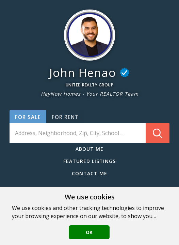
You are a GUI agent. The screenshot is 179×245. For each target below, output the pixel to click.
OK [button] (89, 232)
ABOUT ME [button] (89, 149)
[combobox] (89, 133)
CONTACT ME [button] (89, 173)
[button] (89, 35)
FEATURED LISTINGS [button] (89, 161)
